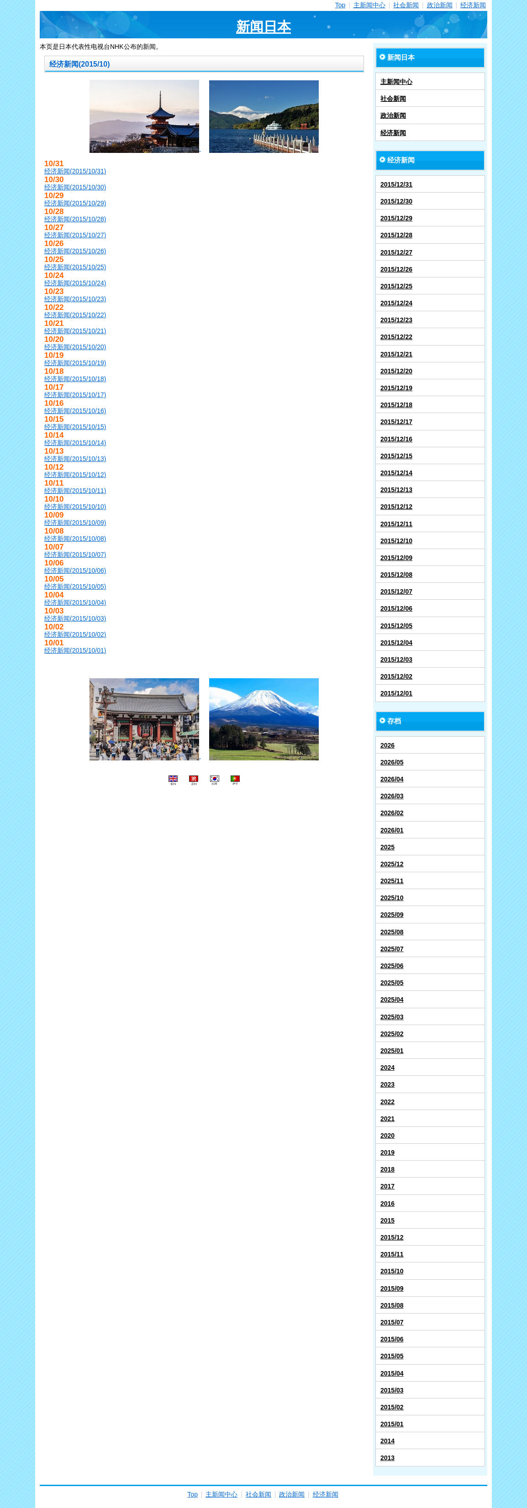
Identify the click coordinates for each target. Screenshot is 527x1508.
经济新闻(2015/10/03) (75, 618)
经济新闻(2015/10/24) (75, 283)
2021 (387, 1118)
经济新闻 (473, 5)
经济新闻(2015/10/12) (75, 474)
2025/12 (392, 864)
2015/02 (392, 1407)
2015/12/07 (396, 591)
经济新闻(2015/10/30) (75, 187)
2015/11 (392, 1254)
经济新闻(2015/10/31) (75, 171)
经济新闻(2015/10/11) (75, 490)
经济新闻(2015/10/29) (75, 203)
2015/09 (392, 1288)
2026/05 (392, 762)
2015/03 (392, 1390)
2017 (387, 1186)
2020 (387, 1135)
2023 (387, 1084)
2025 (387, 847)
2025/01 (392, 1050)
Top (340, 5)
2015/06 (392, 1339)
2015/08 (392, 1305)
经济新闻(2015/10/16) (75, 410)
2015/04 (392, 1373)
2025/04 (392, 999)
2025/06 (392, 965)
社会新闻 (406, 5)
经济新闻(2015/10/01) (75, 650)
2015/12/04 (396, 642)
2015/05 (392, 1356)
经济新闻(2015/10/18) (75, 378)
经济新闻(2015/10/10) (75, 506)
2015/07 (392, 1322)
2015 (387, 1220)
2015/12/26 (396, 269)
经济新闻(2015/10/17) (75, 394)
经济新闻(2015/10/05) (75, 586)
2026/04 (392, 779)
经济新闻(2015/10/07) (75, 554)
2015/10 (392, 1271)
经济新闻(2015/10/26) (75, 251)
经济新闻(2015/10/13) (75, 458)
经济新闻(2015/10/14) (75, 442)
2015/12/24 (396, 303)
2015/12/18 (396, 404)
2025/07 (392, 949)
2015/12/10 (396, 541)
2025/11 (392, 881)
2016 (387, 1203)
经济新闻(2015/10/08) (75, 538)
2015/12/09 (396, 557)
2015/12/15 (396, 456)
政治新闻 (440, 5)
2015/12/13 (396, 489)
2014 (387, 1441)
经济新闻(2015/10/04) (75, 602)
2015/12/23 (396, 320)
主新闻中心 (369, 5)
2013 (387, 1457)
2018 (387, 1169)
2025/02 (392, 1033)
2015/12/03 (396, 659)
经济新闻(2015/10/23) (75, 299)
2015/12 (392, 1237)
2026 (387, 745)
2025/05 (392, 982)
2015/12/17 (396, 421)
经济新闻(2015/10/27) (75, 235)
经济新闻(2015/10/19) (75, 363)
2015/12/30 (396, 201)
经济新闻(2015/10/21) (75, 331)
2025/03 (392, 1017)
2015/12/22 (396, 336)
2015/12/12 (396, 506)
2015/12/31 (396, 184)
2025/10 (392, 897)
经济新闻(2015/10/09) (75, 522)
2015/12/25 (396, 286)
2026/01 (392, 830)
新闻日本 (263, 26)
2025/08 (392, 932)
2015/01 (392, 1424)
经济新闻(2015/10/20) (75, 347)
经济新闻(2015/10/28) (75, 219)
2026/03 (392, 796)
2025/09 (392, 914)
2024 (387, 1067)
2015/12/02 (396, 676)
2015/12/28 (396, 235)
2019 (387, 1152)
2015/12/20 (396, 371)
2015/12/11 (396, 524)
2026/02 (392, 813)
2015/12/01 (396, 693)
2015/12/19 (396, 388)
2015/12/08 (396, 574)
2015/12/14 (396, 472)
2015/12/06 (396, 608)
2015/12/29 (396, 218)
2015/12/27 (396, 252)
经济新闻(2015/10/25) (75, 267)
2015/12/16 (396, 439)
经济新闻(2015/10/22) (75, 315)
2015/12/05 (396, 625)
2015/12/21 (396, 354)
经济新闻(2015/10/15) (75, 426)
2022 (387, 1101)
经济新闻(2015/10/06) (75, 570)
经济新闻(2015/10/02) (75, 634)
